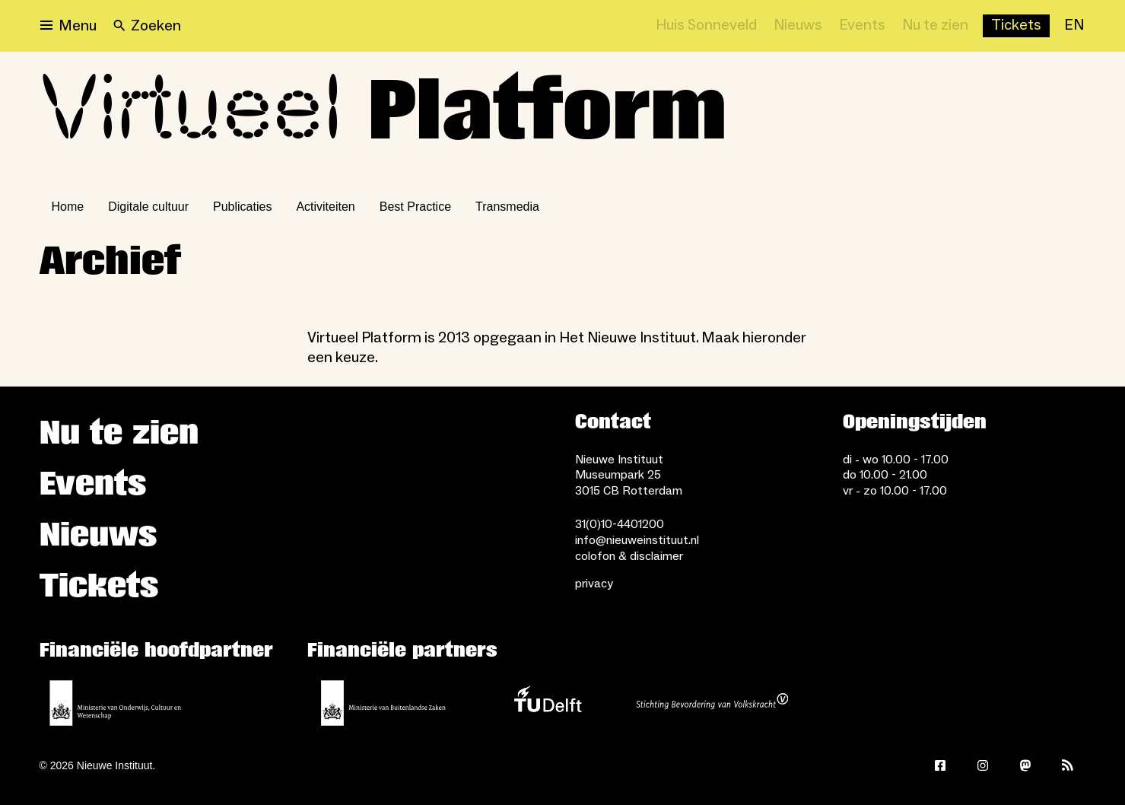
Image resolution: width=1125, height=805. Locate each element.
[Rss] (1068, 765)
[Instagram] (983, 765)
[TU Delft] (548, 703)
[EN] (1074, 25)
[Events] (862, 25)
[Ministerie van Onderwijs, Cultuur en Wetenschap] (116, 703)
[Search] (147, 26)
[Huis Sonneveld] (706, 25)
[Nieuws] (798, 25)
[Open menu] (68, 26)
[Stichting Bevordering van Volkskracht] (712, 703)
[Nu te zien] (935, 25)
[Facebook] (940, 765)
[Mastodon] (1025, 765)
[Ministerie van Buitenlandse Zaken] (383, 703)
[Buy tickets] (1016, 25)
